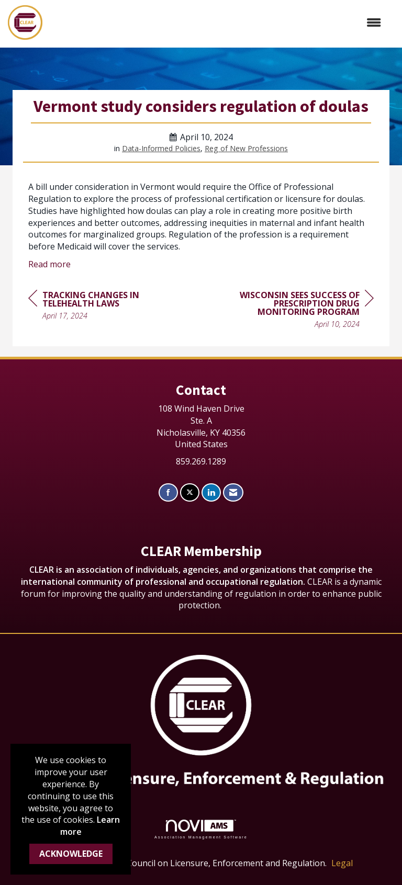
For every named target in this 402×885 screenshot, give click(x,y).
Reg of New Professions (246, 148)
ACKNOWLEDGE (71, 853)
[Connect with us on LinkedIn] (211, 492)
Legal (342, 863)
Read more (49, 264)
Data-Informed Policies (161, 148)
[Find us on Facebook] (168, 492)
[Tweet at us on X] (189, 492)
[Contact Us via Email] (233, 492)
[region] (295, 311)
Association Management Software (201, 829)
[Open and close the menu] (217, 23)
